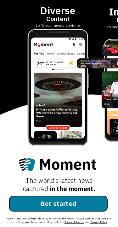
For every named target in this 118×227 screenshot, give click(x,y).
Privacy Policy (98, 222)
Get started (58, 203)
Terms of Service (74, 222)
